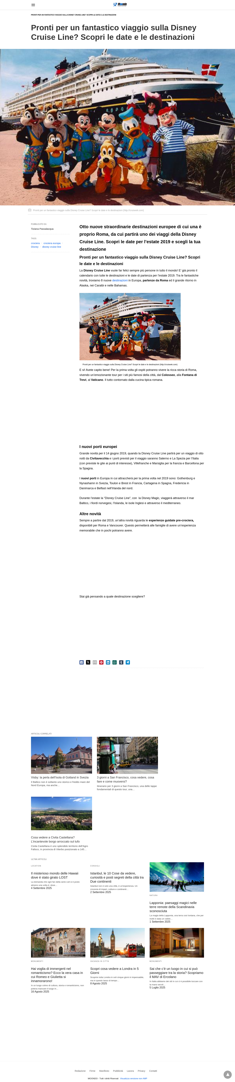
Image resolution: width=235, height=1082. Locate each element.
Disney (35, 246)
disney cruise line (51, 246)
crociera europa (52, 243)
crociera (35, 243)
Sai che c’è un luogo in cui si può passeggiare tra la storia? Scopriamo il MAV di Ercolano (176, 912)
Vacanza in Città (99, 900)
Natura (154, 835)
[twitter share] (88, 662)
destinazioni (120, 280)
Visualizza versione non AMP (133, 1017)
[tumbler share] (121, 662)
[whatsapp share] (114, 662)
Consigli (95, 805)
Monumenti (37, 900)
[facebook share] (81, 662)
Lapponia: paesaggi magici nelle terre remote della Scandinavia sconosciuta (177, 846)
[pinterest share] (101, 662)
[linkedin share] (108, 662)
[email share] (95, 662)
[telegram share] (128, 662)
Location (36, 805)
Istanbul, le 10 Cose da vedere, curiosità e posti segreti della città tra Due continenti (116, 816)
